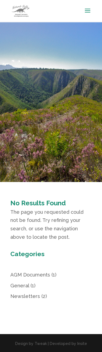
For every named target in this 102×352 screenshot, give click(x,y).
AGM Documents (30, 275)
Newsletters (25, 296)
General (19, 285)
